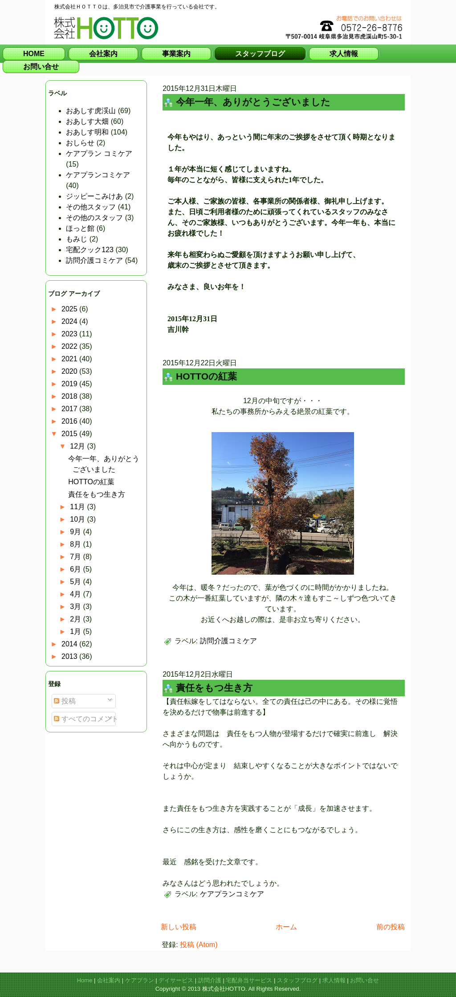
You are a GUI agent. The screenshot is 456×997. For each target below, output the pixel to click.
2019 (70, 384)
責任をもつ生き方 (96, 494)
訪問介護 (209, 980)
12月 (78, 446)
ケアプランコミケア (98, 175)
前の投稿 (390, 927)
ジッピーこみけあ (94, 196)
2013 (70, 656)
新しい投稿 (178, 927)
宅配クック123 (90, 249)
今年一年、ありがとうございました (253, 102)
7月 (76, 556)
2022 (70, 346)
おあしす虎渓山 (91, 110)
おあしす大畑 (87, 121)
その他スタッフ (91, 207)
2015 (70, 433)
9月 (76, 531)
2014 (70, 644)
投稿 (64, 701)
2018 (70, 396)
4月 (76, 594)
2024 (70, 321)
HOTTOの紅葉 (91, 482)
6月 (76, 569)
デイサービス (176, 980)
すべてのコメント (86, 719)
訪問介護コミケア (94, 260)
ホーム (286, 927)
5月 (76, 581)
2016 (70, 421)
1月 (76, 631)
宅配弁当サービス (249, 980)
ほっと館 (80, 228)
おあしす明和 (87, 132)
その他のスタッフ (94, 217)
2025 (70, 309)
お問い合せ (364, 980)
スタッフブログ (297, 980)
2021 (70, 359)
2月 (76, 619)
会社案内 (108, 980)
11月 (78, 507)
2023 (70, 334)
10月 (78, 519)
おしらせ (80, 143)
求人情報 (334, 980)
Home (85, 980)
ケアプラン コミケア (99, 153)
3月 (76, 606)
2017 (70, 409)
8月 (76, 544)
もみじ (76, 239)
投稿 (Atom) (198, 944)
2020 (70, 371)
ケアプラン (139, 980)
